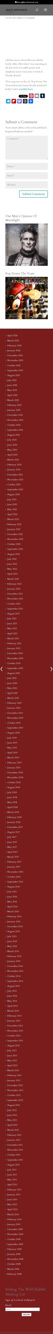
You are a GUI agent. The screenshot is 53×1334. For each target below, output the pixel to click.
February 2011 (14, 1189)
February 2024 (14, 464)
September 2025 (15, 370)
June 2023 (12, 504)
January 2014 (13, 1020)
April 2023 (12, 514)
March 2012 (13, 1130)
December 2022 (15, 534)
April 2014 (12, 1005)
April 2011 (12, 1184)
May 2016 (12, 901)
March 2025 (13, 400)
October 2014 (13, 976)
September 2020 (15, 668)
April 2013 (12, 1065)
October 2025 (13, 365)
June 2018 (12, 797)
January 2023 (13, 529)
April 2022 (12, 573)
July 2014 (12, 991)
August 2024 (13, 434)
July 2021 (12, 618)
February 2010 (14, 1219)
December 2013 (15, 1025)
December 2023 (15, 474)
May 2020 (12, 688)
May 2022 (12, 568)
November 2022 (15, 539)
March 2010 (13, 1214)
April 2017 (12, 852)
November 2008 (15, 1259)
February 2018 (14, 817)
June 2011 (12, 1174)
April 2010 (12, 1209)
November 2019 (15, 717)
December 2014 (15, 966)
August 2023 (13, 494)
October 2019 (13, 722)
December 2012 (15, 1085)
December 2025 (15, 355)
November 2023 (15, 479)
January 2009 (13, 1254)
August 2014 (13, 986)
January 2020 (13, 707)
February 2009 (14, 1249)
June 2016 (12, 896)
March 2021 (13, 638)
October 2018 (13, 782)
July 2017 (12, 837)
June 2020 (12, 683)
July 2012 (12, 1110)
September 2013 (15, 1040)
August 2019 (13, 732)
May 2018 (12, 802)
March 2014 (13, 1010)
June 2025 (12, 385)
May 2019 (12, 747)
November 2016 (15, 871)
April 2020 (12, 693)
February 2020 (14, 703)
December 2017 (15, 827)
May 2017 (12, 847)
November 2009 (15, 1234)
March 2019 (13, 757)
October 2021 (13, 603)
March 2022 (13, 579)
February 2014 (14, 1015)
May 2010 (12, 1204)
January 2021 (13, 648)
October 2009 (13, 1239)
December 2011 (15, 1144)
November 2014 (15, 971)
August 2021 (13, 613)
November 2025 (15, 360)
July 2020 (12, 678)
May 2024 (12, 449)
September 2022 (15, 549)
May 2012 (12, 1120)
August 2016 (13, 886)
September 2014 (15, 981)
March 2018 (13, 812)
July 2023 (12, 499)
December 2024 (15, 415)
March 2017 (13, 856)
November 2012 (15, 1090)
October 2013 (13, 1035)
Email (8, 1305)
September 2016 (15, 881)
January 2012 (13, 1140)
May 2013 (12, 1060)
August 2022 (13, 554)
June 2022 (12, 564)
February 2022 (14, 583)
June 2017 (12, 842)
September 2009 (15, 1244)
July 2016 (12, 891)
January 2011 (13, 1194)
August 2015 (13, 931)
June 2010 (12, 1199)
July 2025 (12, 380)
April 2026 (12, 335)
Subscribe (26, 1314)
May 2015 (12, 946)
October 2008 (13, 1264)
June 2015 (12, 941)
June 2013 (12, 1055)
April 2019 (12, 752)
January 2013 (13, 1080)
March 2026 (13, 340)
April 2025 (12, 395)
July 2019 (12, 737)
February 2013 (14, 1075)
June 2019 (12, 742)
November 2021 (15, 598)
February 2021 (14, 643)
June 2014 (12, 995)
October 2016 (13, 876)
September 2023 (15, 489)
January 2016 (13, 921)
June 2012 (12, 1115)
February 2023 (14, 524)
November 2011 (15, 1149)
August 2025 (13, 375)
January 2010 (13, 1224)
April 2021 (12, 633)
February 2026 (14, 345)
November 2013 (15, 1030)
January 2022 (13, 588)
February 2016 (14, 916)
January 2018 (13, 822)
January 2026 (13, 350)
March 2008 (13, 1269)
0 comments (29, 18)
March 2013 (13, 1070)
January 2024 (13, 469)
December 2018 (15, 772)
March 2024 (13, 459)
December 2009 (15, 1229)
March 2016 (13, 911)
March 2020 (13, 698)
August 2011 (13, 1164)
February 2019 (14, 762)
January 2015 (13, 961)
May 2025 (12, 390)
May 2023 (12, 509)
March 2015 (13, 951)
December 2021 (15, 593)
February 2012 (14, 1135)
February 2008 (14, 1274)
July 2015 (12, 936)
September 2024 (15, 429)
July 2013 (12, 1050)
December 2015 (15, 926)
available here (26, 89)
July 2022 (12, 559)
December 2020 (15, 653)
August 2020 (13, 673)
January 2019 (13, 767)
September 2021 (15, 608)
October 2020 (13, 663)
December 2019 (15, 713)
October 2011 (13, 1154)
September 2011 (15, 1159)
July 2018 (12, 792)
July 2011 (12, 1169)
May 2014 (12, 1001)
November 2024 (15, 420)
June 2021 (12, 623)
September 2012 (15, 1100)
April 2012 (12, 1125)
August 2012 (13, 1105)
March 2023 (13, 519)
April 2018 (12, 807)
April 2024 (12, 454)
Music (20, 18)
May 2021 (12, 628)
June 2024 (12, 444)
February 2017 (14, 861)
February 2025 (14, 405)
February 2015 (14, 956)
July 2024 (12, 439)
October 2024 (13, 425)
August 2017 (13, 832)
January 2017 (13, 866)
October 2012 (13, 1095)
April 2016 (12, 906)
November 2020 (15, 658)
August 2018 (13, 787)
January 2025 (13, 410)
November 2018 (15, 777)
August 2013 (13, 1045)
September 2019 (15, 727)
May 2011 (12, 1179)
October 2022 (13, 544)
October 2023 (13, 484)
